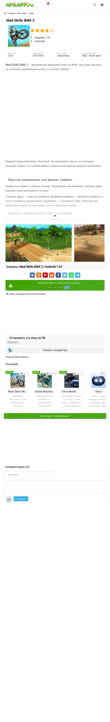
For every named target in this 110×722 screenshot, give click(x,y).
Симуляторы (63, 56)
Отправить (20, 498)
